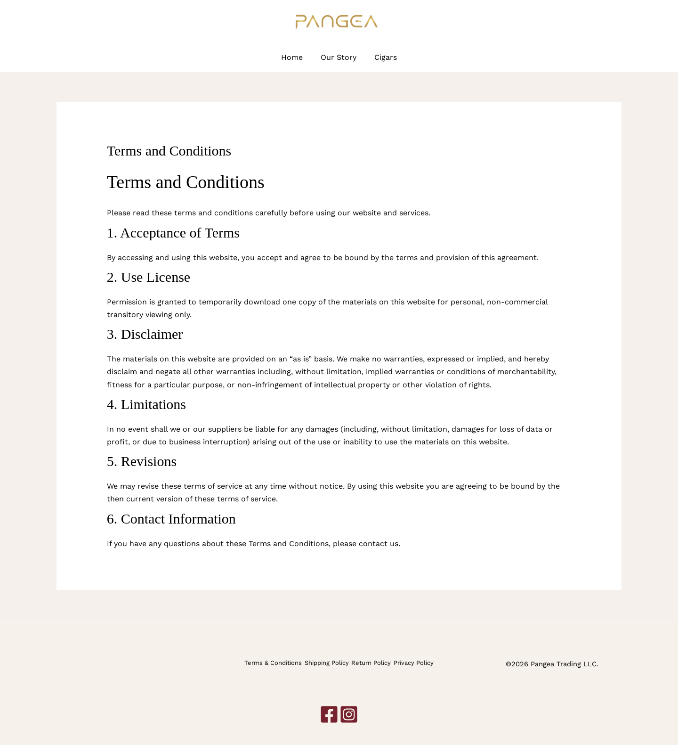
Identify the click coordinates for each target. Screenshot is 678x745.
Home (295, 57)
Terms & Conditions (272, 663)
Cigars (382, 57)
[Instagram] (617, 22)
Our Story (338, 57)
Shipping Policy (326, 663)
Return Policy (371, 663)
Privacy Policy (414, 663)
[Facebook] (601, 22)
